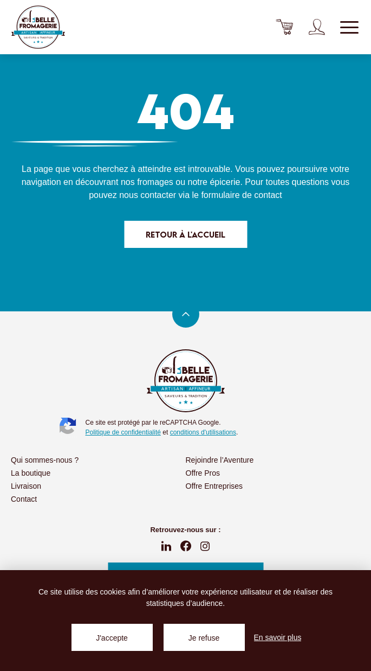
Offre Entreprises (214, 486)
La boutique (30, 473)
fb (186, 546)
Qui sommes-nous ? (45, 460)
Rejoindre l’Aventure (220, 460)
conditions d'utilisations (203, 432)
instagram (205, 546)
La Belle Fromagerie (38, 27)
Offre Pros (203, 473)
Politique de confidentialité (123, 432)
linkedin (166, 546)
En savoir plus (278, 637)
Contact (24, 499)
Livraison (26, 486)
